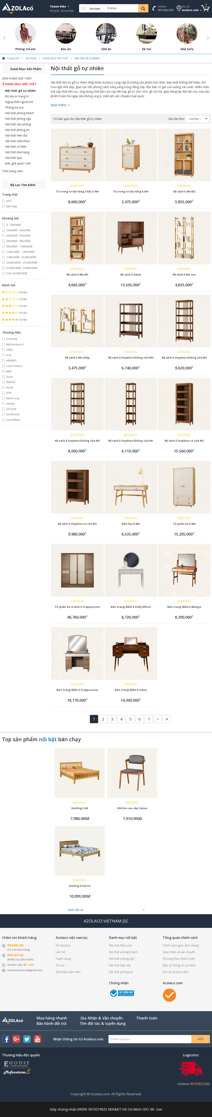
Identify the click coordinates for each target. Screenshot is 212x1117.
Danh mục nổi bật (123, 937)
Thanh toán (146, 1017)
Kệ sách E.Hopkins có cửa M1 (77, 524)
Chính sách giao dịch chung (181, 945)
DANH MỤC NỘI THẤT (21, 84)
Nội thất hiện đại (16, 135)
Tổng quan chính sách (180, 937)
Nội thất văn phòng (18, 124)
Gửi (201, 1039)
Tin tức (60, 965)
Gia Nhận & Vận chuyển (102, 1017)
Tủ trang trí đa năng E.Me (130, 191)
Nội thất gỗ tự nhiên (20, 91)
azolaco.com (190, 10)
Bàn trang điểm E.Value (131, 690)
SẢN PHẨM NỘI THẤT (17, 78)
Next (208, 38)
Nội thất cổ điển (15, 147)
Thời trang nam (12, 171)
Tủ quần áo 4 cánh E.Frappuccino (77, 607)
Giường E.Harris (80, 886)
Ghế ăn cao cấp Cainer (132, 808)
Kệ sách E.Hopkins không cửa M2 (77, 440)
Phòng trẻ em (25, 49)
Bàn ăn (66, 49)
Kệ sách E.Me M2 (184, 191)
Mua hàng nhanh (51, 1017)
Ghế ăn (106, 49)
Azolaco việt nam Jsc (72, 937)
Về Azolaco (63, 945)
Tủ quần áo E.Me (184, 524)
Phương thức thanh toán (179, 959)
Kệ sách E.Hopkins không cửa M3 (184, 357)
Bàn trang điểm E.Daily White (131, 607)
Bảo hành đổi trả (51, 1023)
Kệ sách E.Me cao (184, 274)
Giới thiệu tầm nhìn (68, 972)
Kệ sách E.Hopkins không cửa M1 (130, 440)
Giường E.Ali (79, 808)
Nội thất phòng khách (19, 113)
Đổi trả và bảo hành (176, 972)
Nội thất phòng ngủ (18, 119)
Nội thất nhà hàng (17, 152)
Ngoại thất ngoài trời (19, 102)
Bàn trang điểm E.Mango (184, 607)
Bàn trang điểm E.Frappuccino (77, 690)
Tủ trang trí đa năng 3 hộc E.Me (77, 191)
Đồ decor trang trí (17, 96)
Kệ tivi (146, 49)
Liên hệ (60, 952)
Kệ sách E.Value (130, 274)
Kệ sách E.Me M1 (77, 274)
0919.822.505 (165, 10)
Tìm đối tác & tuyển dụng (103, 1023)
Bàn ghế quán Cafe (18, 163)
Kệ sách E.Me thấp (77, 357)
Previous (4, 38)
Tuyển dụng (63, 959)
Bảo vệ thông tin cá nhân (179, 965)
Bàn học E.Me (131, 524)
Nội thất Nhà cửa (120, 945)
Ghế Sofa (187, 49)
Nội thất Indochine (17, 141)
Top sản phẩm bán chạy (41, 739)
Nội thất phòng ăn (17, 130)
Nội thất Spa (13, 158)
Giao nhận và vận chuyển (179, 952)
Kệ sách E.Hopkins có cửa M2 (184, 440)
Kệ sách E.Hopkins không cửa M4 (130, 357)
